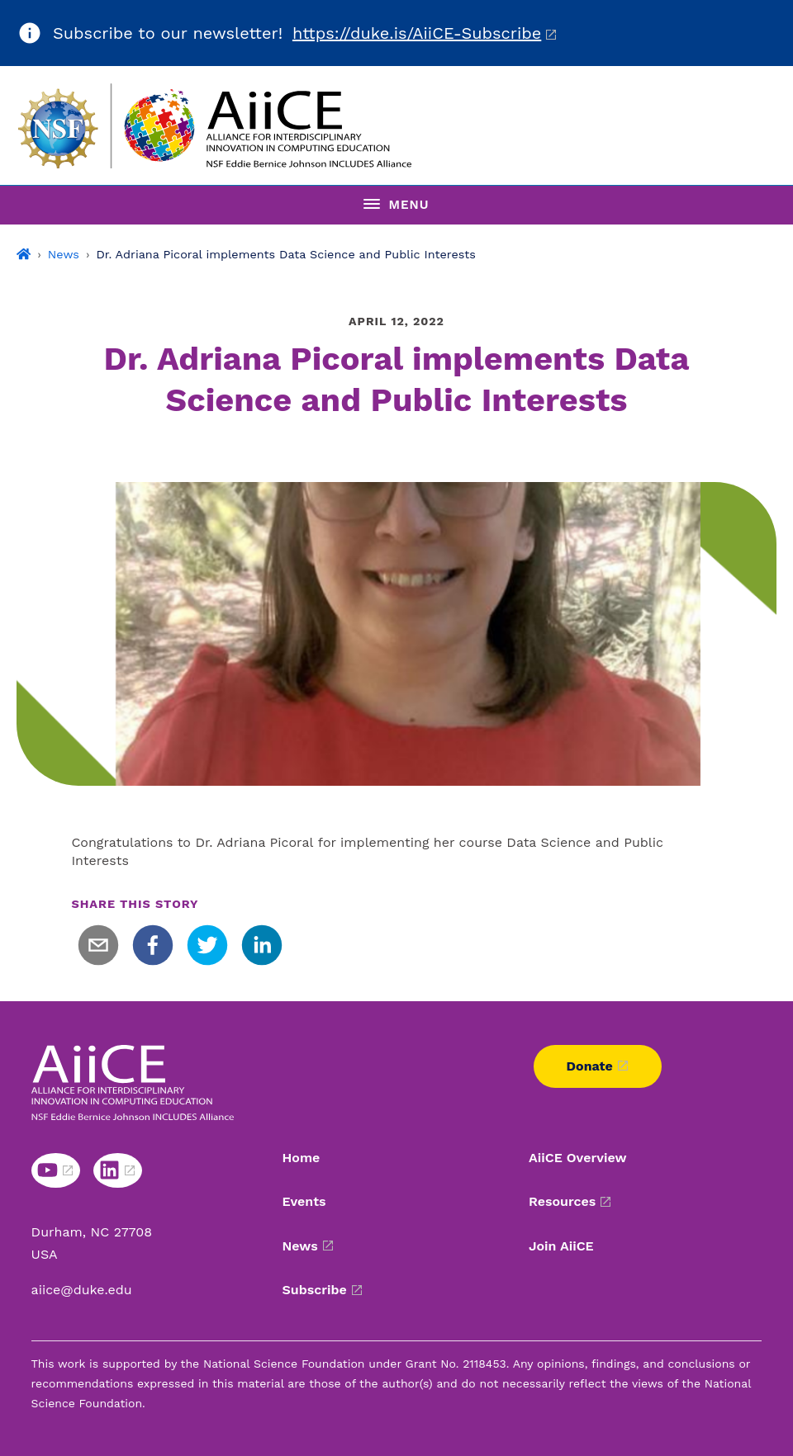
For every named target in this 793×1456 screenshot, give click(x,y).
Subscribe (315, 1290)
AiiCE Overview (578, 1157)
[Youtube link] (55, 1170)
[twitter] (207, 945)
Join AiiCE (561, 1246)
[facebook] (152, 945)
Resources (562, 1201)
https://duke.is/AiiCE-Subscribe (416, 33)
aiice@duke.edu (81, 1290)
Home (302, 1157)
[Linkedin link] (117, 1170)
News (63, 254)
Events (304, 1201)
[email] (98, 945)
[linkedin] (262, 945)
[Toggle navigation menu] (396, 205)
